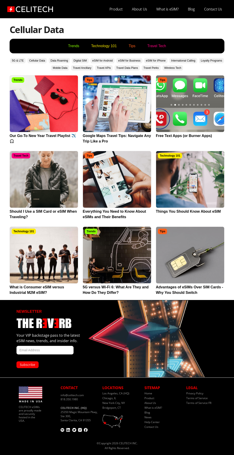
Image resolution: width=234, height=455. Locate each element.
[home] (30, 7)
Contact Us (213, 9)
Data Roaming (59, 60)
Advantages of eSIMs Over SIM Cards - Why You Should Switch (189, 290)
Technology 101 (104, 46)
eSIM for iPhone (156, 60)
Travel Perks (151, 68)
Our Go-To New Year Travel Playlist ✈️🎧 (43, 138)
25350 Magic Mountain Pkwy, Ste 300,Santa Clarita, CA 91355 (79, 414)
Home (148, 393)
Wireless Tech (172, 68)
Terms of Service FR (198, 403)
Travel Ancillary (82, 68)
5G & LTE (18, 60)
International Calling (183, 60)
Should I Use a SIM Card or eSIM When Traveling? (43, 214)
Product (116, 9)
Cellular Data (37, 60)
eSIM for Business (129, 60)
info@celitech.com (72, 395)
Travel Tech (156, 46)
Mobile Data (60, 68)
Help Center (152, 422)
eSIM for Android (102, 60)
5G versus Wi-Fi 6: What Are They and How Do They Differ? (116, 290)
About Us (139, 9)
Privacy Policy (194, 393)
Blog (191, 9)
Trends (73, 46)
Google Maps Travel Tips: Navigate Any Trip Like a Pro (117, 138)
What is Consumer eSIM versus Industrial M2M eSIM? (37, 290)
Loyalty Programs (211, 60)
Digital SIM (80, 60)
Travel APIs (104, 68)
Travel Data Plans (127, 68)
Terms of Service (197, 398)
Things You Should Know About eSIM (188, 211)
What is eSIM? (167, 9)
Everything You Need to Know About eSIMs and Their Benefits (114, 214)
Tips (132, 46)
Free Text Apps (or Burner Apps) (184, 136)
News (148, 417)
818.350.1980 (69, 399)
